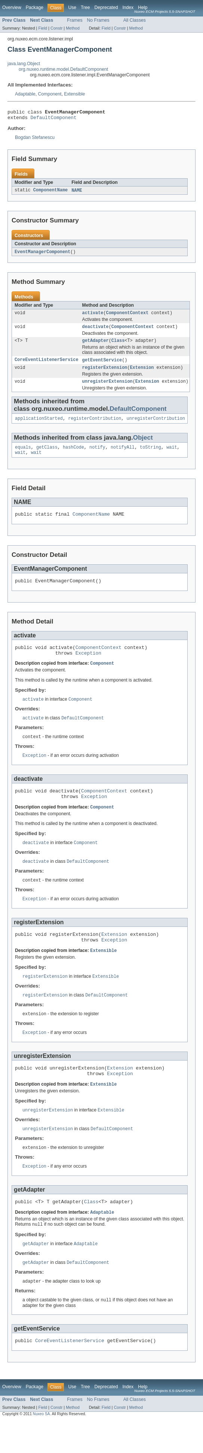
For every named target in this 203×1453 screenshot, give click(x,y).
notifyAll (123, 456)
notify (97, 456)
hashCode (73, 456)
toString (150, 456)
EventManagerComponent (42, 255)
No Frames (98, 20)
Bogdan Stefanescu (35, 139)
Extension (142, 374)
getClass (47, 456)
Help (142, 7)
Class (118, 346)
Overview (11, 7)
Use (72, 7)
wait (171, 456)
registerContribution (94, 426)
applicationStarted (39, 426)
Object (143, 445)
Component (50, 94)
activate (93, 316)
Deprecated (106, 7)
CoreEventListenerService (47, 365)
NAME (76, 193)
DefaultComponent (54, 119)
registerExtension (104, 374)
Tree (85, 7)
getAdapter (95, 346)
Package (34, 7)
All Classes (134, 20)
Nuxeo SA (41, 1446)
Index (127, 7)
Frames (74, 20)
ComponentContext (127, 316)
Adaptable (25, 94)
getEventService (102, 365)
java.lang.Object (23, 63)
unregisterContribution (155, 426)
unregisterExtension (107, 388)
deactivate (95, 331)
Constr (56, 28)
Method (72, 28)
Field (42, 28)
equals (23, 456)
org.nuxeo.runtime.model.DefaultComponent (63, 69)
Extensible (74, 94)
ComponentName (50, 193)
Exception (88, 666)
